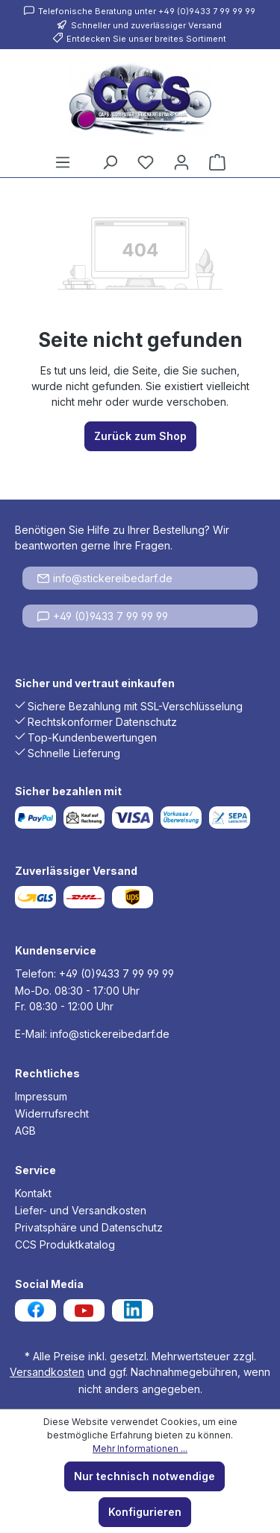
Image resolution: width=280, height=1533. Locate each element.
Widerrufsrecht (52, 1113)
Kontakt (33, 1193)
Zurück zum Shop (140, 436)
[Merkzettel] (146, 162)
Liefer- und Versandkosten (80, 1210)
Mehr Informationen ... (140, 1448)
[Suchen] (110, 162)
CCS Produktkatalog (65, 1244)
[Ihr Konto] (181, 162)
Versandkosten (47, 1371)
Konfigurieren (144, 1511)
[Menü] (63, 162)
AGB (25, 1130)
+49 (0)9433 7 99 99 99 (102, 616)
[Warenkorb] (217, 162)
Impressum (41, 1096)
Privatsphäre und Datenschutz (89, 1227)
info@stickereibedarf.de (104, 578)
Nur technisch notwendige (144, 1476)
